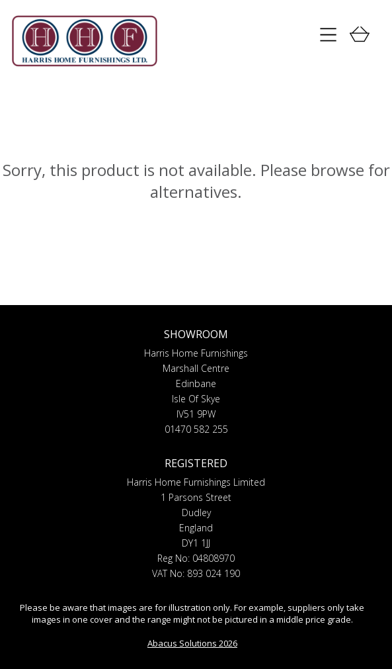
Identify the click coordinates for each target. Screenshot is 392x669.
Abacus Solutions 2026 (192, 643)
